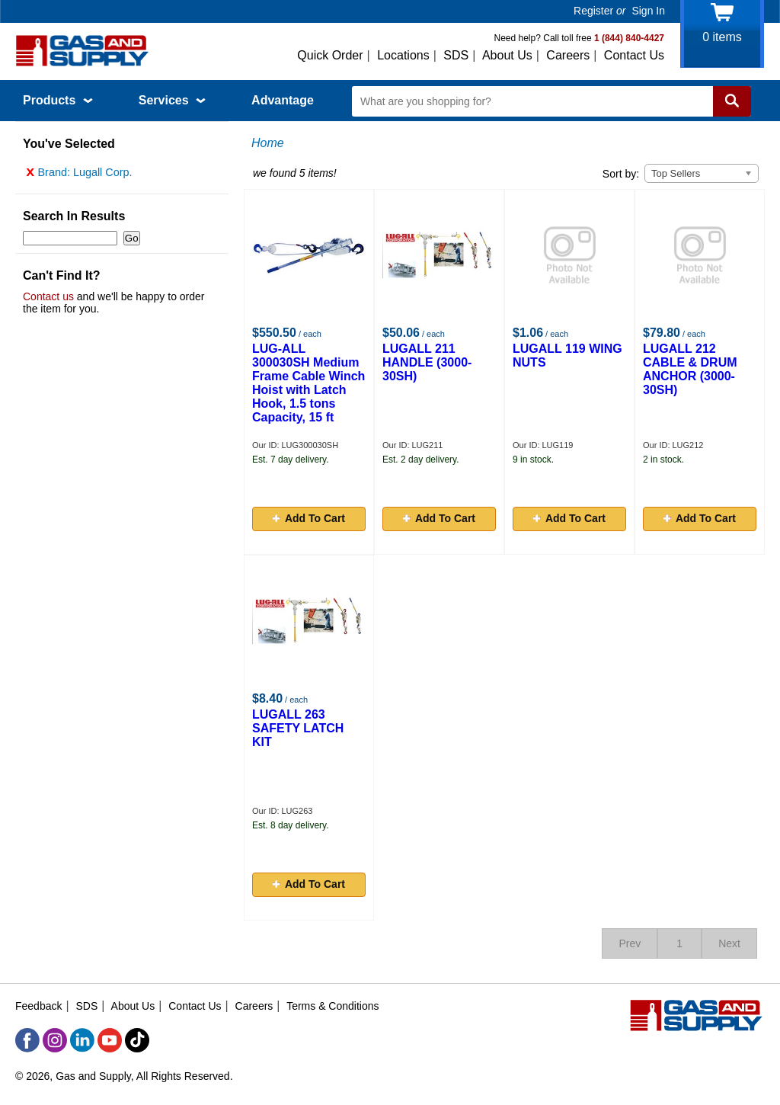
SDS (455, 55)
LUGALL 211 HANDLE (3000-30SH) (427, 362)
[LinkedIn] (82, 1040)
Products (58, 100)
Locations (403, 55)
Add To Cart (309, 518)
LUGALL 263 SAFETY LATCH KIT (298, 728)
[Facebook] (27, 1040)
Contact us (48, 300)
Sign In (648, 11)
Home (267, 142)
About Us (507, 55)
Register (593, 11)
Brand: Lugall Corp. (79, 176)
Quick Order (330, 55)
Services (172, 100)
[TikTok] (137, 1040)
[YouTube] (110, 1040)
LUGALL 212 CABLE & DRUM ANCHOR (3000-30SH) (690, 369)
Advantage (282, 100)
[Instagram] (55, 1040)
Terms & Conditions (332, 1006)
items (722, 36)
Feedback (38, 1006)
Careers (568, 55)
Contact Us (634, 55)
